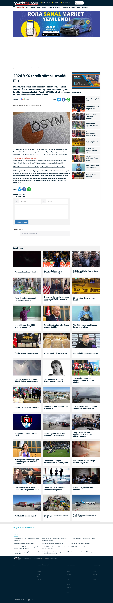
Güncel (39, 579)
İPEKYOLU (32, 7)
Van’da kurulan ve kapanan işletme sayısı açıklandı (54, 489)
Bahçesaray (70, 569)
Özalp (68, 592)
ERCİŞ (50, 7)
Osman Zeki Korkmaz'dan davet (85, 353)
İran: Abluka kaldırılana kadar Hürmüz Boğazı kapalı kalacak (26, 380)
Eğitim (39, 582)
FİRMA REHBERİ (45, 2)
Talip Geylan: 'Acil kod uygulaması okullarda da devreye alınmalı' (82, 434)
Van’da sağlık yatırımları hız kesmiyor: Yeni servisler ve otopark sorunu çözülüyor (56, 552)
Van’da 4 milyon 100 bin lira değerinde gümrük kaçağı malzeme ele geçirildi (26, 547)
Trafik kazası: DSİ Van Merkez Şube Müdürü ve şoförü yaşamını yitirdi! (54, 539)
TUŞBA (38, 7)
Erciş (68, 582)
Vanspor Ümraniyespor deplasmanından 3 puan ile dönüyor (83, 380)
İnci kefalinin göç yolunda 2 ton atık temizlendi (56, 407)
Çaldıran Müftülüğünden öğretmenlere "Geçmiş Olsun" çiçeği (26, 539)
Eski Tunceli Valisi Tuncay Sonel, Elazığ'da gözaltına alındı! (27, 489)
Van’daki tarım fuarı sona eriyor (27, 407)
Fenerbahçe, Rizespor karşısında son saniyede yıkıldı (56, 462)
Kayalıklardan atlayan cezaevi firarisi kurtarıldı (83, 538)
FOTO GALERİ (55, 2)
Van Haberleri (16, 569)
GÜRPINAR (85, 7)
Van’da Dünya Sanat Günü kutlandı (83, 489)
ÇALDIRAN (72, 7)
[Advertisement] (10, 31)
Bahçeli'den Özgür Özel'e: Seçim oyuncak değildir (92, 158)
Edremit (69, 579)
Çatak (68, 577)
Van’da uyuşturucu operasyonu (91, 175)
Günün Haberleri (42, 577)
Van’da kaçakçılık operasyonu (55, 353)
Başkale (69, 571)
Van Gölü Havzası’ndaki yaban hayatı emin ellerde (92, 167)
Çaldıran (69, 574)
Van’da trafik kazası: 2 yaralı (25, 516)
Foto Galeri (96, 569)
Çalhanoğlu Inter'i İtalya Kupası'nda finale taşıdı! (92, 108)
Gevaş (68, 584)
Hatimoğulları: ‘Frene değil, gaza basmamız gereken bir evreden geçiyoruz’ (27, 462)
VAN (27, 7)
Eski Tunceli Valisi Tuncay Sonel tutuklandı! (91, 116)
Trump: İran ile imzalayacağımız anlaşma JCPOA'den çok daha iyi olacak (91, 133)
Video (94, 571)
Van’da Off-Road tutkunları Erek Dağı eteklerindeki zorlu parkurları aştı (55, 547)
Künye (94, 579)
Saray (68, 590)
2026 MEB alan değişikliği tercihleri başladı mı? (91, 150)
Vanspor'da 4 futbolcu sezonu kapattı (26, 434)
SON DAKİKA (20, 7)
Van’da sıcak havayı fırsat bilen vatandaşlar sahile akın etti (85, 407)
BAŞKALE (65, 7)
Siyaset (39, 571)
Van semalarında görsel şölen (92, 99)
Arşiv (94, 577)
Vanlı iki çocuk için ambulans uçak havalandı (84, 516)
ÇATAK (78, 7)
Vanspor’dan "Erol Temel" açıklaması (80, 543)
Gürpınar (69, 587)
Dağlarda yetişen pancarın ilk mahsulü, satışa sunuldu (92, 125)
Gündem (16, 534)
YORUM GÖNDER (22, 222)
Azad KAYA (44, 558)
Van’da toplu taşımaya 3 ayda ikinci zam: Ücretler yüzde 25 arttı (27, 552)
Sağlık (39, 574)
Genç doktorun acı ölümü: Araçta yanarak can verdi (54, 380)
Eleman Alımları (42, 569)
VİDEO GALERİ (65, 2)
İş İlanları (95, 574)
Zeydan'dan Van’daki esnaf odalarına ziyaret (82, 552)
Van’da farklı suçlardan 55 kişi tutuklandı (53, 543)
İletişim (95, 582)
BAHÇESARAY (57, 7)
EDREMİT (44, 7)
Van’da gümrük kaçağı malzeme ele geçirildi (56, 516)
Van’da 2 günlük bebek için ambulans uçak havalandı (54, 434)
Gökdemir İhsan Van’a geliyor (78, 547)
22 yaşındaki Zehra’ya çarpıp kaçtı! (92, 141)
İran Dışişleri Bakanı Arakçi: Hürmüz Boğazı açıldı (84, 462)
